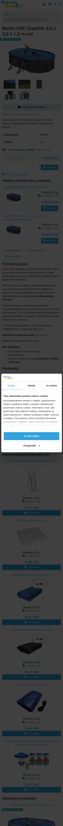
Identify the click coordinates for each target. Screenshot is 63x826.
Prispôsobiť (32, 445)
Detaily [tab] (31, 385)
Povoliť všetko (31, 436)
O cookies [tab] (51, 385)
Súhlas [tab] (11, 385)
